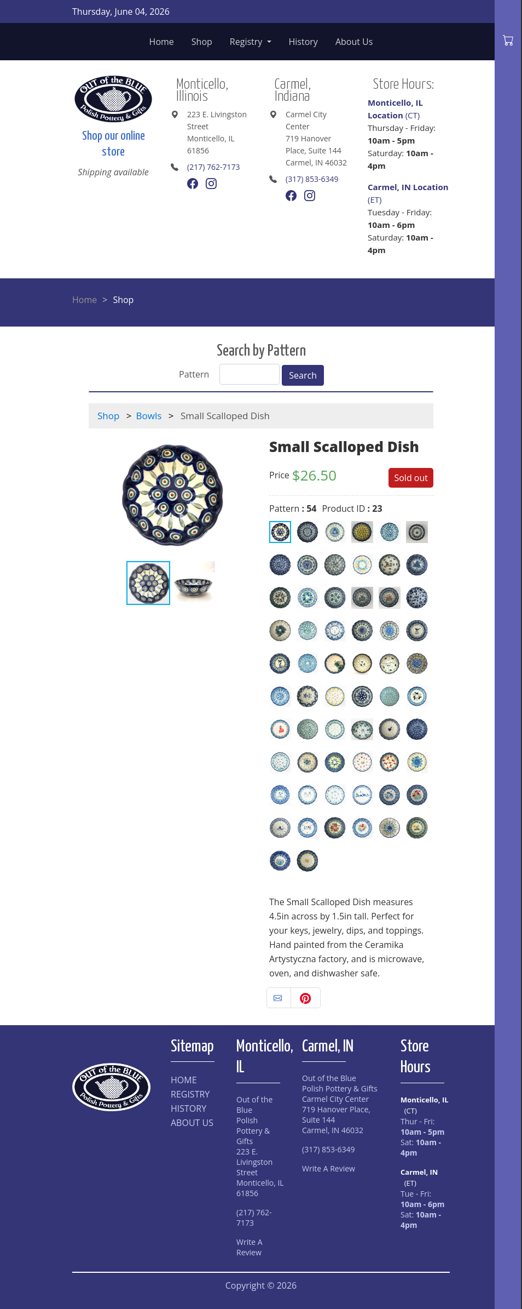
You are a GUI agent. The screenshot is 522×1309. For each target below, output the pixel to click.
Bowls (149, 415)
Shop (202, 42)
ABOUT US (192, 1123)
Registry (247, 42)
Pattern (194, 374)
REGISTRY (190, 1094)
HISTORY (188, 1108)
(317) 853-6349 (312, 179)
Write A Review (249, 1247)
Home (161, 42)
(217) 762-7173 (213, 167)
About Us (354, 42)
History (303, 42)
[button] (243, 494)
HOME (184, 1080)
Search (303, 375)
